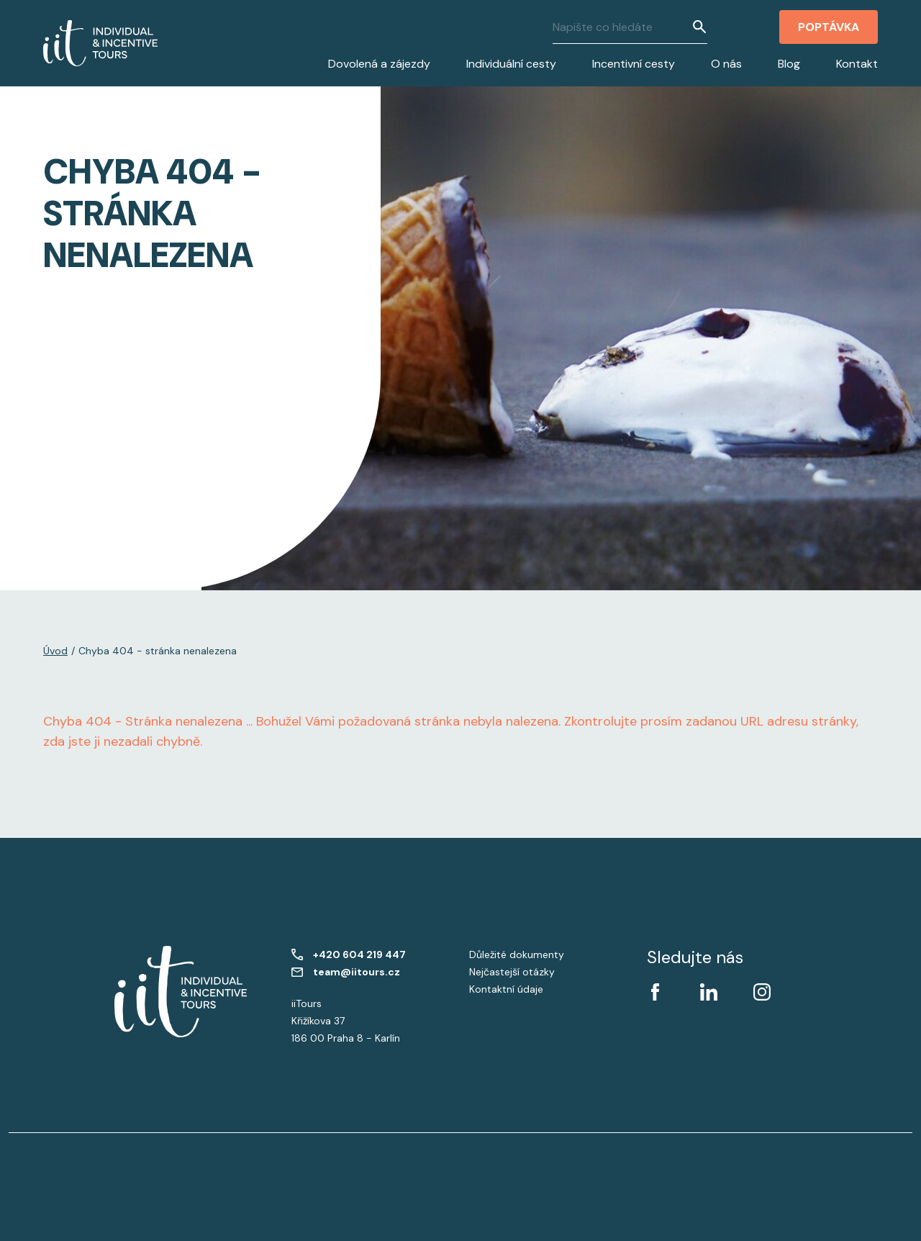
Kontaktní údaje (506, 989)
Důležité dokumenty (516, 954)
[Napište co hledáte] (622, 27)
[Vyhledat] (699, 27)
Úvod (55, 650)
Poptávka (828, 27)
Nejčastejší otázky (512, 971)
